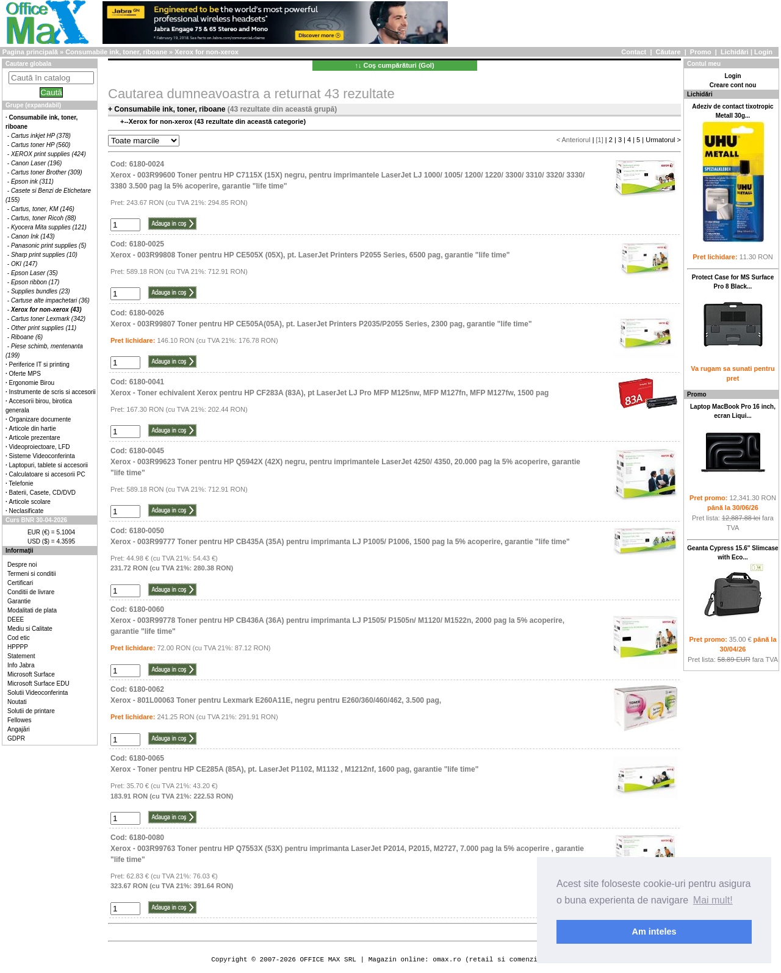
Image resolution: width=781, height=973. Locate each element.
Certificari (20, 583)
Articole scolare (30, 501)
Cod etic (18, 637)
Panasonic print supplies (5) (48, 245)
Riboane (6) (27, 337)
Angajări (18, 729)
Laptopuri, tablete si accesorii (48, 465)
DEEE (15, 619)
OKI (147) (24, 263)
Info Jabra (20, 665)
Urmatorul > (663, 139)
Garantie (19, 601)
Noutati (17, 701)
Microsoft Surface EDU (38, 683)
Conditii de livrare (30, 592)
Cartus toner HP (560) (40, 145)
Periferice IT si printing (39, 364)
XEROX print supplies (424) (48, 154)
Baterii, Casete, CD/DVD (42, 492)
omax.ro (447, 959)
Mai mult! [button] (713, 900)
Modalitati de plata (32, 610)
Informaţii (19, 550)
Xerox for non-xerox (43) (46, 309)
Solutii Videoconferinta (37, 692)
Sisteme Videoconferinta (42, 456)
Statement (21, 656)
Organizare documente (40, 419)
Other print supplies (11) (43, 328)
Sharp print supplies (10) (44, 254)
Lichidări (735, 52)
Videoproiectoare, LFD (39, 446)
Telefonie (21, 483)
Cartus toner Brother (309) (46, 172)
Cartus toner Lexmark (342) (48, 318)
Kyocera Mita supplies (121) (49, 227)
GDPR (16, 738)
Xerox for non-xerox (207, 52)
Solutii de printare (31, 711)
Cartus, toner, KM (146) (42, 209)
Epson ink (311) (32, 181)
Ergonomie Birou (31, 382)
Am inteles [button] (654, 931)
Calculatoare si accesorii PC (47, 474)
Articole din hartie (32, 428)
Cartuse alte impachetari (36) (50, 300)
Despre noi (22, 564)
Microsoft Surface (31, 674)
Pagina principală (30, 52)
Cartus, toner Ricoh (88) (43, 218)
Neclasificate (26, 511)
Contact (633, 52)
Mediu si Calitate (29, 628)
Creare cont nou (733, 85)
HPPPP (17, 647)
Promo (700, 52)
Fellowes (19, 720)
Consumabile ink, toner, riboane (116, 52)
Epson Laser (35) (34, 273)
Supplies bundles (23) (40, 291)
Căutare (668, 52)
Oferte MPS (25, 373)
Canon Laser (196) (36, 163)
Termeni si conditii (31, 573)
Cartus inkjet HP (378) (41, 135)
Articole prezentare (34, 437)
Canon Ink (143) (33, 236)
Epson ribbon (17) (35, 282)
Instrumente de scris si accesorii (52, 392)
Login (763, 52)
